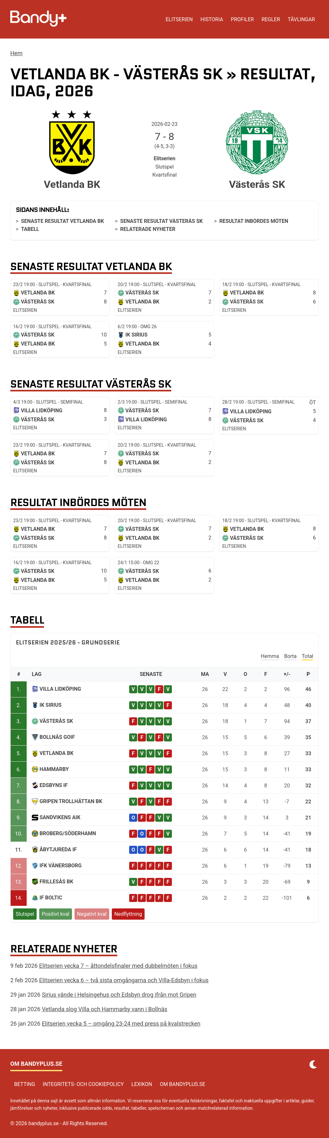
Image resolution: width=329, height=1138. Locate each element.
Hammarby (54, 769)
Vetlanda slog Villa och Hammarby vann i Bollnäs (104, 1009)
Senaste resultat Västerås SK (161, 221)
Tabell (30, 229)
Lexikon (141, 1084)
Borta (290, 656)
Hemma (270, 656)
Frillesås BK (56, 882)
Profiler (242, 19)
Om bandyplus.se (182, 1084)
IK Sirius (51, 705)
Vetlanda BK (57, 753)
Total (307, 656)
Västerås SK (56, 721)
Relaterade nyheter (147, 229)
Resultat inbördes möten (253, 221)
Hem (16, 53)
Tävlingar (301, 19)
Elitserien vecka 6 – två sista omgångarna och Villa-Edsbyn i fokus (124, 980)
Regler (271, 19)
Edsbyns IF (54, 785)
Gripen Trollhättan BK (71, 801)
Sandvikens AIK (60, 817)
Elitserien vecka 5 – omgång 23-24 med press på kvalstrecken (121, 1023)
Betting (24, 1084)
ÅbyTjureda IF (58, 849)
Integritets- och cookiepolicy (83, 1084)
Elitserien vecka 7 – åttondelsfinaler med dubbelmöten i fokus (118, 965)
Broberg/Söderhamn (68, 833)
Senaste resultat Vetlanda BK (62, 221)
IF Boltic (51, 898)
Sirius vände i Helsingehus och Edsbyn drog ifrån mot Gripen (119, 994)
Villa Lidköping (60, 689)
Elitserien (179, 19)
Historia (211, 19)
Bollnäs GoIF (57, 737)
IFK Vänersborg (61, 865)
